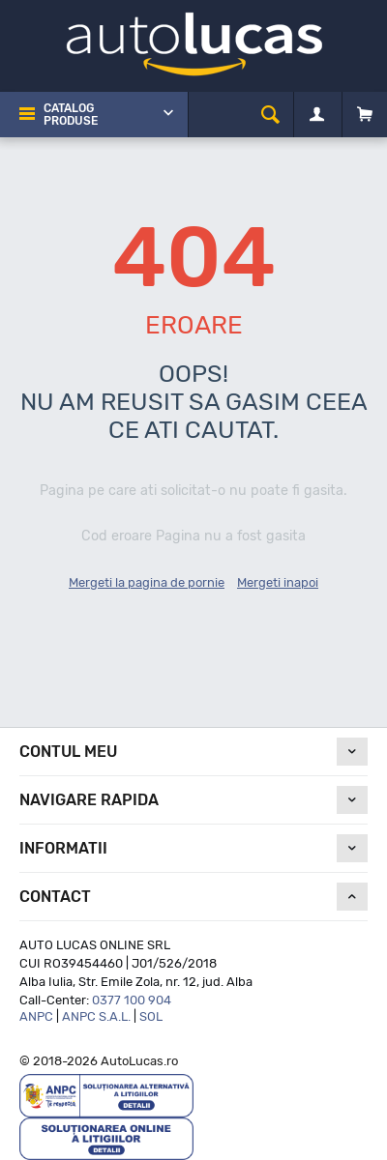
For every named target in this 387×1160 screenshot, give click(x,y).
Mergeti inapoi (277, 582)
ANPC (36, 1016)
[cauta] (270, 114)
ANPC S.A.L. (96, 1016)
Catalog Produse (71, 115)
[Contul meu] (317, 115)
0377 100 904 (131, 1000)
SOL (151, 1016)
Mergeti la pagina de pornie (146, 582)
